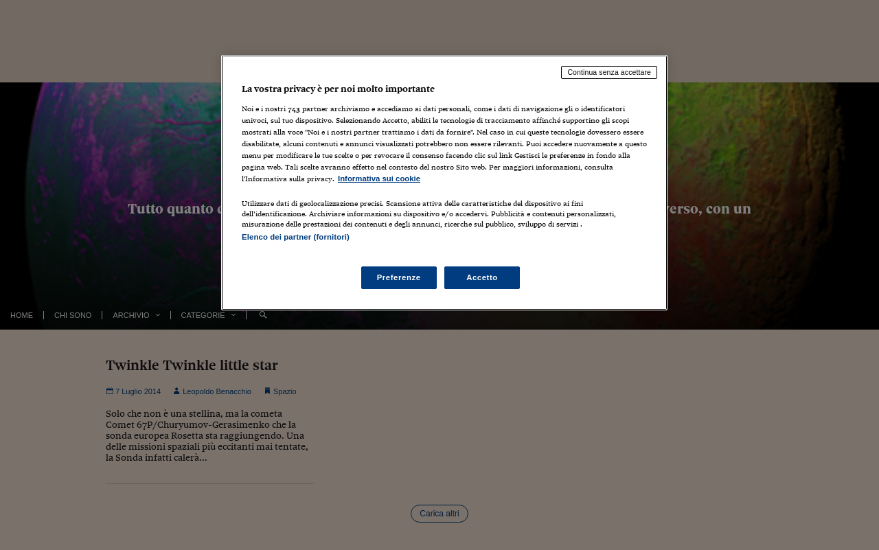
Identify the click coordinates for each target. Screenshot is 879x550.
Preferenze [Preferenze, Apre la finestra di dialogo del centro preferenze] (399, 277)
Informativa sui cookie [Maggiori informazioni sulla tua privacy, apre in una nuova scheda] (379, 178)
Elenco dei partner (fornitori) (296, 237)
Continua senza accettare (609, 72)
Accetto (482, 277)
